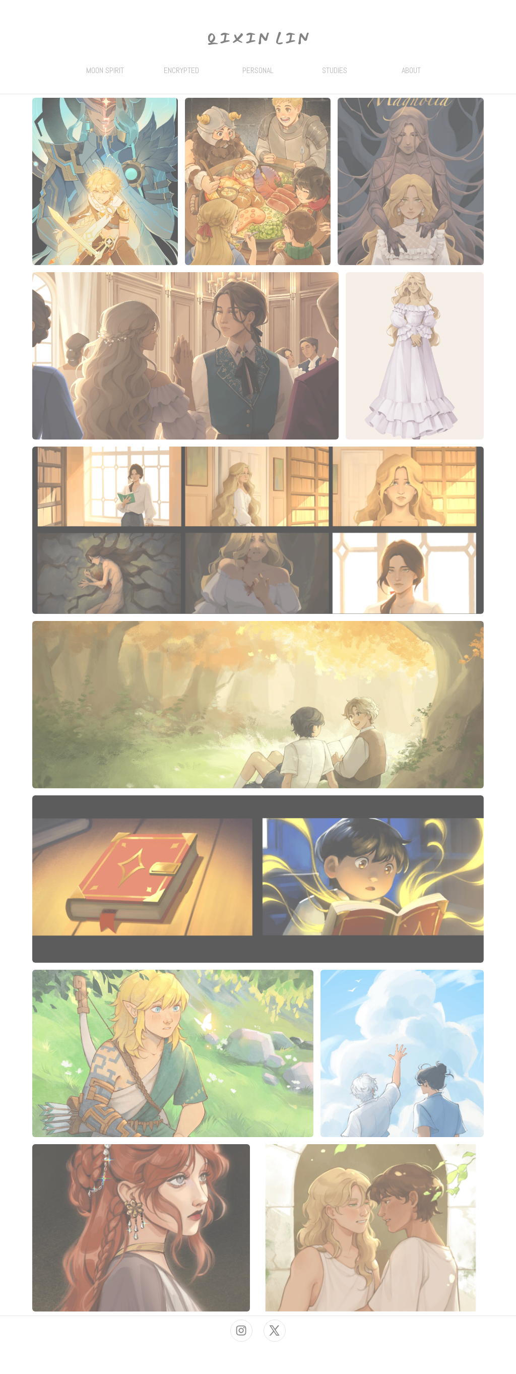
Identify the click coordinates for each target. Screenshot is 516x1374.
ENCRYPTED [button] (181, 70)
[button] (241, 1331)
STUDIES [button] (334, 70)
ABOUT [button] (411, 70)
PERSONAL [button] (258, 70)
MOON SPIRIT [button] (105, 70)
